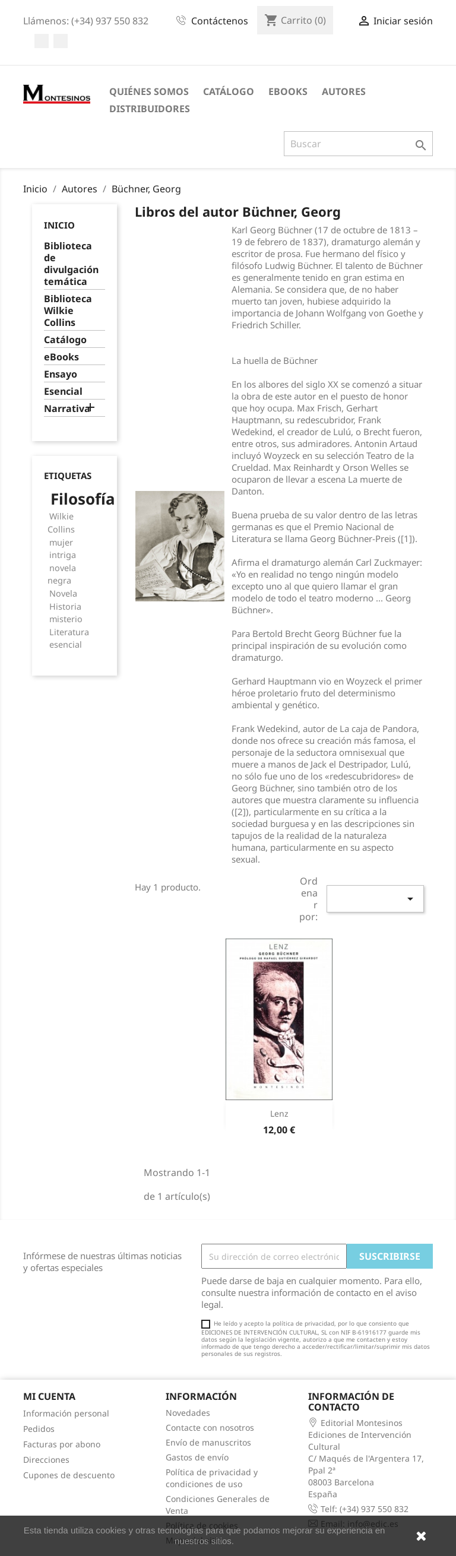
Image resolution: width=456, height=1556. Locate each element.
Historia (65, 606)
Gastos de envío (197, 1457)
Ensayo (60, 374)
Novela (63, 593)
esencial (65, 644)
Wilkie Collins (61, 523)
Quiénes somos (149, 91)
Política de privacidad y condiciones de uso (212, 1478)
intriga (62, 554)
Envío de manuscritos (208, 1442)
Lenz (279, 1113)
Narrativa (67, 409)
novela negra (62, 574)
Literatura (69, 632)
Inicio (59, 225)
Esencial (63, 391)
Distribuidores (149, 108)
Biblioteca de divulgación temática (71, 264)
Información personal (66, 1413)
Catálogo (228, 91)
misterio (66, 619)
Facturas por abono (61, 1444)
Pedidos (39, 1428)
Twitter (60, 41)
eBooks (288, 91)
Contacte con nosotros (210, 1427)
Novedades (188, 1412)
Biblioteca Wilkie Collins (68, 311)
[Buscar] (358, 143)
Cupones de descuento (69, 1475)
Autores (344, 91)
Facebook (41, 41)
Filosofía (82, 498)
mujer (61, 542)
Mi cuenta (49, 1396)
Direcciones (46, 1459)
